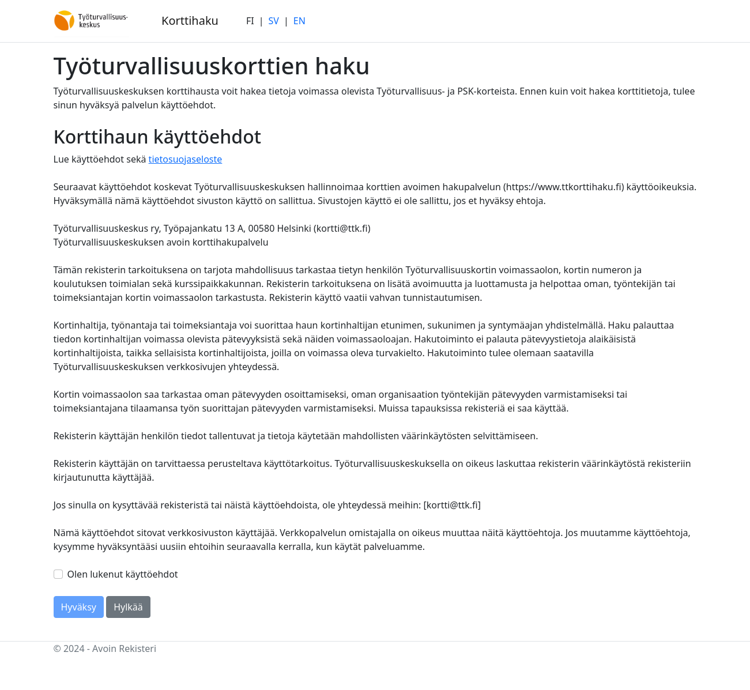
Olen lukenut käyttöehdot (122, 574)
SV (274, 20)
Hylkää (128, 607)
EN (299, 20)
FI (250, 20)
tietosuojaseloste (186, 159)
